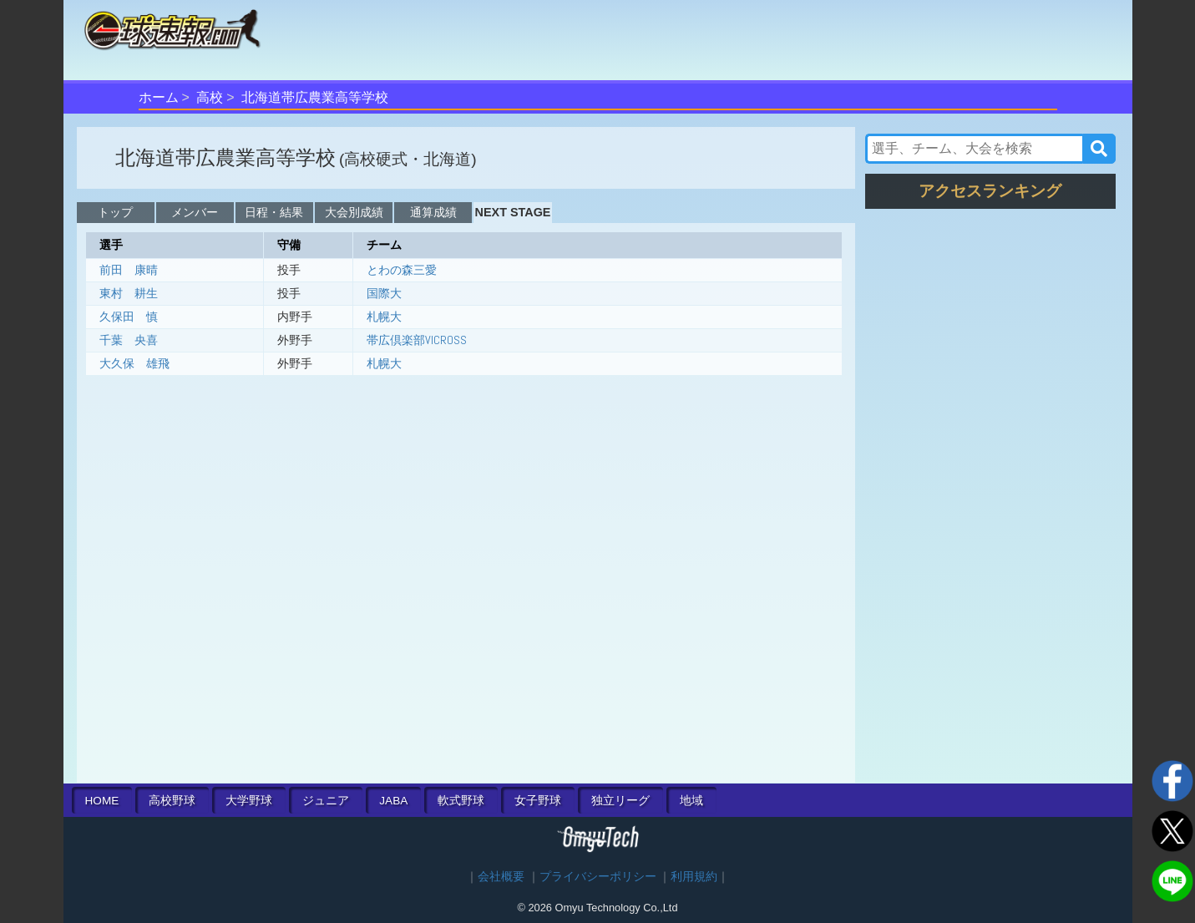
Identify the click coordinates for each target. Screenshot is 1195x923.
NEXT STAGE (513, 212)
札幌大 (384, 316)
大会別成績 (354, 212)
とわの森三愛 (402, 269)
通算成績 (433, 212)
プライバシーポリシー (597, 876)
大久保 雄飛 (134, 363)
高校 (209, 97)
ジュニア (325, 800)
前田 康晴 (128, 269)
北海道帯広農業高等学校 (314, 97)
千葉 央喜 (128, 339)
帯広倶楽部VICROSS (417, 339)
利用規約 (694, 876)
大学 (248, 800)
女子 (537, 800)
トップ (115, 212)
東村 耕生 (128, 293)
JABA (393, 800)
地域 (691, 800)
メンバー (194, 212)
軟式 (461, 800)
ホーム (159, 97)
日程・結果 (274, 212)
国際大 (384, 293)
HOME (102, 800)
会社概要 (501, 876)
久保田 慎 (128, 316)
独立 (620, 800)
